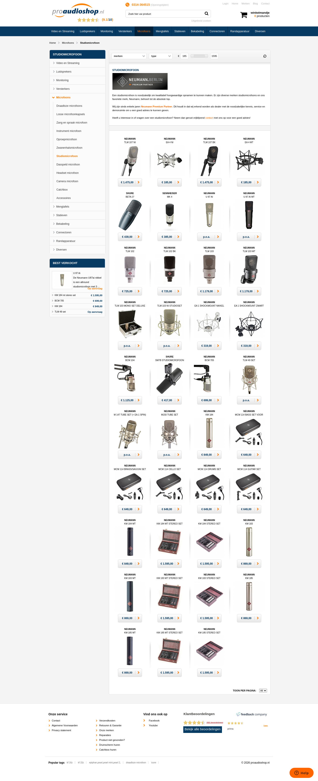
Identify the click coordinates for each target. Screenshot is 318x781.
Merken (246, 3)
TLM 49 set (60, 312)
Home (235, 3)
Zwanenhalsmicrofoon (69, 147)
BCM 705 (59, 301)
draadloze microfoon (136, 762)
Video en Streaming (62, 31)
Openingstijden (159, 5)
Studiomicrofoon (67, 156)
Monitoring (106, 31)
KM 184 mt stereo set (65, 295)
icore (153, 762)
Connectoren (217, 31)
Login (226, 3)
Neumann (249, 415)
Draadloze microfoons (69, 105)
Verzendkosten (107, 720)
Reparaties (105, 735)
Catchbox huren (107, 749)
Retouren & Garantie (110, 725)
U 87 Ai (76, 273)
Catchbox (62, 189)
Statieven (180, 31)
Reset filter (265, 56)
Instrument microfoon (69, 131)
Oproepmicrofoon (67, 139)
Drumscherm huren (109, 745)
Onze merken (106, 730)
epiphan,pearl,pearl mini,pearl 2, (105, 762)
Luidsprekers (87, 31)
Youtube (153, 725)
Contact (265, 3)
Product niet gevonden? (112, 740)
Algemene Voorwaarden (65, 725)
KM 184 (58, 306)
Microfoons (143, 31)
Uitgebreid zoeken (201, 20)
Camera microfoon (67, 181)
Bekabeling (197, 31)
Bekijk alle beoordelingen (203, 729)
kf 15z (81, 762)
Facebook (154, 720)
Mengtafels (162, 31)
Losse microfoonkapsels (71, 114)
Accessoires (64, 198)
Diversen (260, 31)
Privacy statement (61, 730)
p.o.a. (206, 236)
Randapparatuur (240, 31)
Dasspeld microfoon (68, 164)
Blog (255, 3)
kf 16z (70, 762)
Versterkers (125, 31)
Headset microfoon (68, 172)
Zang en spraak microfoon (72, 122)
